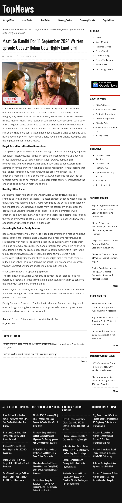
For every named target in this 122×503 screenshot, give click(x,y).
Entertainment (28, 319)
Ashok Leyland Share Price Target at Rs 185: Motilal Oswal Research (16, 463)
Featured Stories (103, 46)
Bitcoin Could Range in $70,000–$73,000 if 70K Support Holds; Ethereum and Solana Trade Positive (45, 485)
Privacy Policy (101, 135)
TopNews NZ (101, 167)
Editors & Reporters (104, 118)
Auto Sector (27, 20)
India (14, 323)
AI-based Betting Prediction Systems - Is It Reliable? (104, 464)
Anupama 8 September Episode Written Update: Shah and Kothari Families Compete (105, 477)
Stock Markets (102, 42)
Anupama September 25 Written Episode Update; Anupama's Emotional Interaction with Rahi (103, 437)
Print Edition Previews (105, 109)
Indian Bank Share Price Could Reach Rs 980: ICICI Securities (104, 335)
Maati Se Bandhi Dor (48, 319)
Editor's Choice (102, 105)
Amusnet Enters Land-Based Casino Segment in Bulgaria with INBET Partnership (104, 453)
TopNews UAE (102, 163)
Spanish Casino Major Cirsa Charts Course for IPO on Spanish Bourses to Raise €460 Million (76, 424)
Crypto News (108, 20)
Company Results (87, 20)
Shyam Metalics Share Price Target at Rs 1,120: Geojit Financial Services (105, 321)
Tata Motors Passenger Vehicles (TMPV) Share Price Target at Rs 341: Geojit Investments (16, 477)
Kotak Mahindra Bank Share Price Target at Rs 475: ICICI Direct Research (104, 307)
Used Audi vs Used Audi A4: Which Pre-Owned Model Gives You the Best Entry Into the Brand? (15, 420)
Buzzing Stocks (102, 180)
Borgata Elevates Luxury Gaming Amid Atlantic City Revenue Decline (74, 463)
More (84, 361)
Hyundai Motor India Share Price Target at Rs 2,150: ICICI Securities (15, 449)
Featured (16, 319)
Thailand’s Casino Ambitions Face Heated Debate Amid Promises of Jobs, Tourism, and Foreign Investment (75, 478)
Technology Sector (104, 69)
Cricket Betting (102, 55)
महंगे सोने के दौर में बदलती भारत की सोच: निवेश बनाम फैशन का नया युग (30, 354)
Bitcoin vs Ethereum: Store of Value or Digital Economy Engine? (105, 258)
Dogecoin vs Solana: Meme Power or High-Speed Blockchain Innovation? (105, 244)
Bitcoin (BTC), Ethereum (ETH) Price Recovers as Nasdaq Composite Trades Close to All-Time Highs (45, 420)
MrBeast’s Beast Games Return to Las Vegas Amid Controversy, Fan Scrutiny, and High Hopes (76, 450)
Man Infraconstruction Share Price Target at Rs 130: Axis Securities (103, 381)
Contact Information (105, 114)
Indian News (101, 64)
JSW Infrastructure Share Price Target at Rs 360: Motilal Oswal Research (103, 367)
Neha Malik (10, 56)
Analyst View (8, 20)
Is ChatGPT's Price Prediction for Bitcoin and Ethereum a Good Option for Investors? (45, 453)
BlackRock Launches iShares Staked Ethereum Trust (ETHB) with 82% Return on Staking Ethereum (45, 468)
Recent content (102, 185)
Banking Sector (65, 20)
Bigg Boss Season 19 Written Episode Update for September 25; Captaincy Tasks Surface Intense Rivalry (105, 420)
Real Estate (46, 20)
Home (5, 29)
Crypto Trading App (104, 60)
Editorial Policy (102, 123)
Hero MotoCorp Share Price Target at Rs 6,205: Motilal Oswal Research (14, 436)
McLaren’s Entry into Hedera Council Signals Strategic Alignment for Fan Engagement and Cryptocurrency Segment (45, 437)
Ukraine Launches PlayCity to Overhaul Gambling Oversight (75, 437)
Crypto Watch (101, 51)
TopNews (18, 8)
